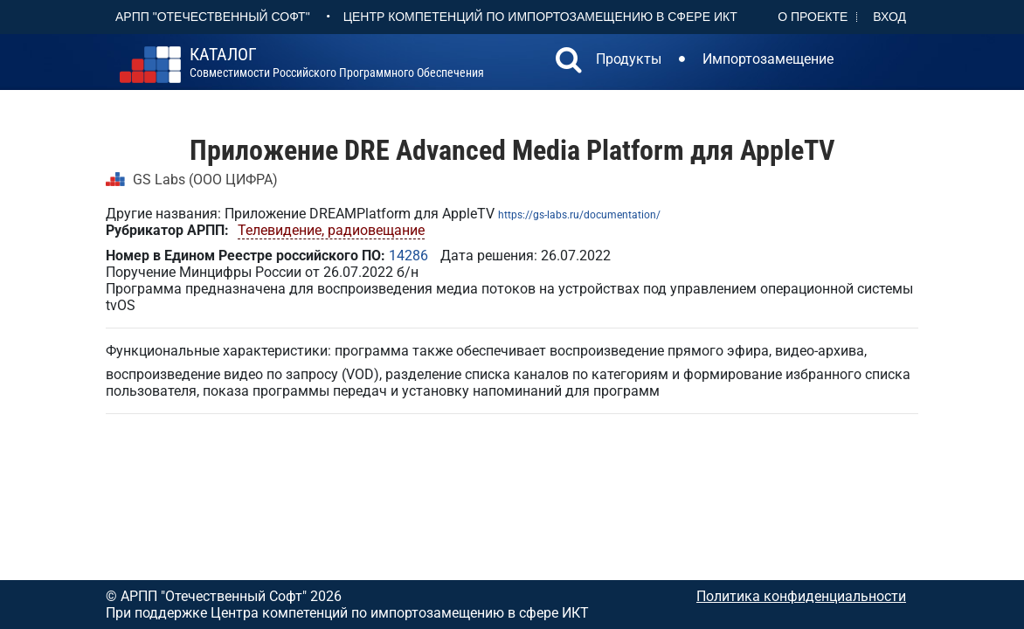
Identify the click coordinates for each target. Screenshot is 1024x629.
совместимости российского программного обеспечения (337, 62)
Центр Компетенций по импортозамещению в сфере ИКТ (540, 17)
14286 (408, 255)
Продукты (628, 59)
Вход (889, 17)
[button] (569, 62)
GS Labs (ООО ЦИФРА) (205, 179)
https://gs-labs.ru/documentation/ (579, 215)
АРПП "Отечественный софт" (212, 17)
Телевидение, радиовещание (331, 230)
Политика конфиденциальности (801, 596)
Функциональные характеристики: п (224, 350)
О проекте (813, 17)
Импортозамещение (768, 59)
